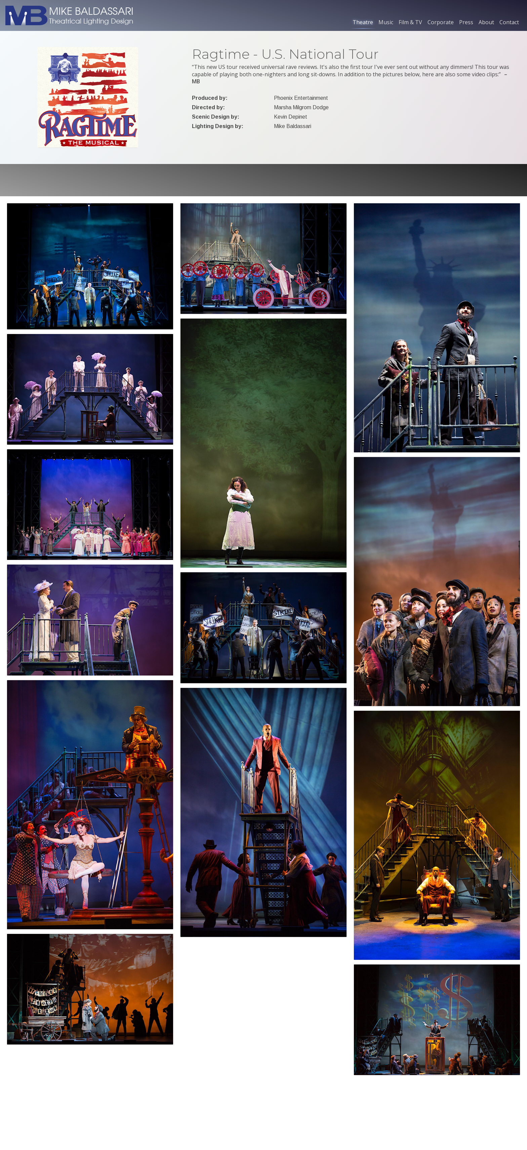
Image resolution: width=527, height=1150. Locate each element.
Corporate (441, 22)
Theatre (363, 22)
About (486, 22)
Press (466, 22)
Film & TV (410, 22)
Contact (509, 22)
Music (385, 22)
